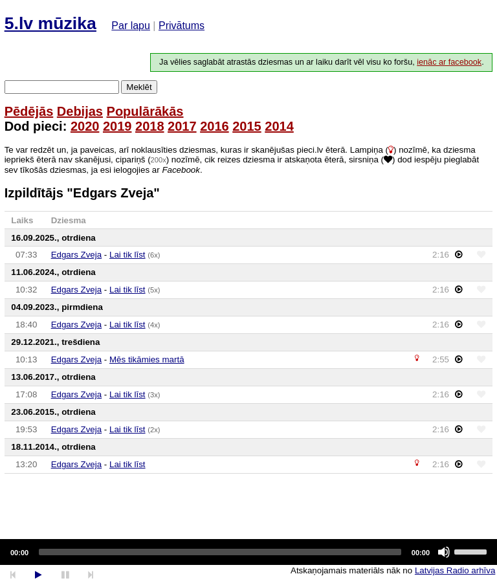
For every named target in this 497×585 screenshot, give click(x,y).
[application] (248, 552)
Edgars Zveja (76, 254)
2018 (149, 126)
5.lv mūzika (50, 23)
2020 (85, 126)
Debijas (80, 111)
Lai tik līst (127, 254)
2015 (246, 126)
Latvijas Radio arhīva (455, 570)
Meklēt (138, 87)
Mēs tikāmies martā (146, 359)
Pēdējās (29, 111)
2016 (214, 126)
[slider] (220, 552)
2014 (279, 126)
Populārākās (145, 111)
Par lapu (130, 25)
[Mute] (443, 552)
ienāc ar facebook (449, 62)
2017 (182, 126)
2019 (117, 126)
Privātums (181, 25)
